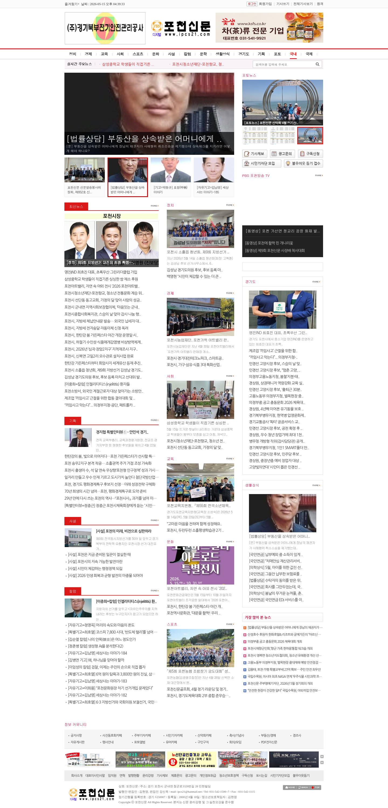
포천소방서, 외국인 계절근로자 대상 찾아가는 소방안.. (103, 391)
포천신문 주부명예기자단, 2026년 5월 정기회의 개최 (280, 683)
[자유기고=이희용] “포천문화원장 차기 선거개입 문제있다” (109, 688)
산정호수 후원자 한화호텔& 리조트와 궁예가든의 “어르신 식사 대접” (289, 634)
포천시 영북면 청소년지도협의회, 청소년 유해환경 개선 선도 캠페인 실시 (292, 655)
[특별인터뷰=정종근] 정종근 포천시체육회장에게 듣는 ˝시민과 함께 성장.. (118, 506)
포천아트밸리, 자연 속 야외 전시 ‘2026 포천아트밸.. (101, 286)
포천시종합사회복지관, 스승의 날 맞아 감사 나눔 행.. (102, 314)
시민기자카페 (174, 735)
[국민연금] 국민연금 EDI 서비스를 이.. (276, 600)
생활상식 (223, 54)
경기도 (243, 54)
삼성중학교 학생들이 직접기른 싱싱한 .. (198, 422)
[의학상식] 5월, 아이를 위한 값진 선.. (275, 567)
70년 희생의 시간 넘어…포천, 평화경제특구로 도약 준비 (105, 491)
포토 (277, 54)
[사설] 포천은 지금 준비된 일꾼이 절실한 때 (98, 555)
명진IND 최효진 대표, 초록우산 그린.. (278, 332)
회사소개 (76, 775)
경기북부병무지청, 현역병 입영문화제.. (277, 415)
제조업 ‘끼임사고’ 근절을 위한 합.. (273, 351)
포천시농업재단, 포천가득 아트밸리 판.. (198, 339)
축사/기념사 (236, 735)
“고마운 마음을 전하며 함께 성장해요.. (194, 524)
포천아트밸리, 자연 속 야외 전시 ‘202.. (197, 588)
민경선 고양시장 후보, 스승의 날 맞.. (275, 364)
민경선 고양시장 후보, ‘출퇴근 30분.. (275, 389)
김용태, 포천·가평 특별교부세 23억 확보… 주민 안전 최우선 (284, 669)
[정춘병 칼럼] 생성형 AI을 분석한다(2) (94, 646)
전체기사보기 (303, 4)
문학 (203, 54)
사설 (171, 54)
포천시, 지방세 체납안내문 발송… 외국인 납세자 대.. (102, 321)
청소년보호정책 (228, 775)
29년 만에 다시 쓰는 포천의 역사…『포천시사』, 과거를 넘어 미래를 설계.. (116, 498)
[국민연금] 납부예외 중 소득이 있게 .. (276, 555)
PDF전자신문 (269, 742)
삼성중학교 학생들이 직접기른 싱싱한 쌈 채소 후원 (101, 279)
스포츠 (138, 54)
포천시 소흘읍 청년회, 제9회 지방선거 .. (198, 251)
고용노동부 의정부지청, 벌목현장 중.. (276, 396)
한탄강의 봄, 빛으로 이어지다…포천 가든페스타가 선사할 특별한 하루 (115, 456)
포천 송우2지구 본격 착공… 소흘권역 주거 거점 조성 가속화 (107, 463)
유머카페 (171, 742)
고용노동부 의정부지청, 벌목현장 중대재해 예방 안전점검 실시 (286, 662)
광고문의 (190, 775)
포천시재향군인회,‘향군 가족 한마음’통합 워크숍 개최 (280, 648)
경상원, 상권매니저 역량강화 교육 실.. (276, 383)
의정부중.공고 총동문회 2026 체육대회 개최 (275, 641)
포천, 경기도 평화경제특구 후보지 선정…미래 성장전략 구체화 (109, 484)
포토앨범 (139, 742)
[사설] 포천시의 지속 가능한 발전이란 (94, 562)
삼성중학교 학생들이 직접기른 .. (128, 64)
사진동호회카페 (112, 735)
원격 (320, 4)
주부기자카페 (142, 735)
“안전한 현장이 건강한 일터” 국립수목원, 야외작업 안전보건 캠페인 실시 (291, 690)
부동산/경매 (268, 735)
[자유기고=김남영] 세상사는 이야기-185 (212, 189)
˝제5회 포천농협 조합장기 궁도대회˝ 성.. (198, 671)
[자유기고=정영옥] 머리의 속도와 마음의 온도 (100, 625)
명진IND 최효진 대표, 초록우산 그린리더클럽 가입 (100, 272)
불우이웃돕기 (301, 775)
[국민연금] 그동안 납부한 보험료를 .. (275, 574)
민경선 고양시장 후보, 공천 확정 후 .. (275, 428)
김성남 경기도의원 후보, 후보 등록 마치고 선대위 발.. (102, 377)
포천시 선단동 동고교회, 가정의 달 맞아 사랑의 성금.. (102, 300)
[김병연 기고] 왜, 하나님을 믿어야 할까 (95, 660)
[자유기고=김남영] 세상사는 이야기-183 (96, 681)
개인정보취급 (207, 775)
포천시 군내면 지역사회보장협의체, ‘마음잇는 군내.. (101, 307)
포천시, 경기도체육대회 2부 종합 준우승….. (198, 696)
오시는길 (261, 775)
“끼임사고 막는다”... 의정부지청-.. (273, 357)
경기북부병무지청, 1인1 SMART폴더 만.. (279, 448)
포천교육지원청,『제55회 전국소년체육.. (199, 505)
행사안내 (107, 742)
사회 (120, 54)
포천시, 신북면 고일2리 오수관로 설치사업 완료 (98, 356)
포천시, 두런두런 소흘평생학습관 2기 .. (195, 530)
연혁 (122, 775)
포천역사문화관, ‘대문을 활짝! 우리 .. (193, 613)
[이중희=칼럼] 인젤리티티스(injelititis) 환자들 (97, 384)
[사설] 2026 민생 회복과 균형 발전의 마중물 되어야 (104, 576)
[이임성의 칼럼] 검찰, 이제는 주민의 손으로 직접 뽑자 (105, 667)
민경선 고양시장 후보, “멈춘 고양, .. (274, 370)
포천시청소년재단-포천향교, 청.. (198, 64)
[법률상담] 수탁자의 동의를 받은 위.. (275, 580)
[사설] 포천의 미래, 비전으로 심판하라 (123, 531)
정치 (72, 54)
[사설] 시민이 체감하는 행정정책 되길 (94, 569)
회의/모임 (235, 742)
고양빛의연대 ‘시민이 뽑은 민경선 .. (274, 467)
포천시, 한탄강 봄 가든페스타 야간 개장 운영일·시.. (101, 335)
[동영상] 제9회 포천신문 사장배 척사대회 (275, 251)
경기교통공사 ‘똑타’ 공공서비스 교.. (274, 422)
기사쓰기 (282, 4)
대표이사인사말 (95, 775)
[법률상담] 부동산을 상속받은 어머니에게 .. (144, 138)
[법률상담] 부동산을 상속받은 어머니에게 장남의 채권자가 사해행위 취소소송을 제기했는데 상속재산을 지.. (313, 627)
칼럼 (187, 54)
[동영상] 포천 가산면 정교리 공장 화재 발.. (282, 230)
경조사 (297, 735)
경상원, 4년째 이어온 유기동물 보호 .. (276, 409)
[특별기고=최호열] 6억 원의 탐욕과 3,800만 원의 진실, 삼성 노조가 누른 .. (121, 674)
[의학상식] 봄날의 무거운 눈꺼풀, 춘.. (276, 593)
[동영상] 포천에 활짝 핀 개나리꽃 (269, 243)
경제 (88, 54)
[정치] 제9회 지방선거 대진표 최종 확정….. (100, 262)
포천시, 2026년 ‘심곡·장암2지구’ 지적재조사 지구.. (101, 349)
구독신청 (247, 775)
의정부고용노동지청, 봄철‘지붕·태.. (274, 377)
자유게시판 (77, 742)
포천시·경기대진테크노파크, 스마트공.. (195, 358)
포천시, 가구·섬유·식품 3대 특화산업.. (194, 365)
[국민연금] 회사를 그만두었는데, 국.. (275, 587)
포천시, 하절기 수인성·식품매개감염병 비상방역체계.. (103, 342)
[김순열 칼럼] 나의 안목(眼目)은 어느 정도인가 (101, 639)
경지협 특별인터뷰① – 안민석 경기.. (122, 432)
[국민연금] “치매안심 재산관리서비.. (275, 561)
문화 (155, 54)
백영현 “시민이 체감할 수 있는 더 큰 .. (194, 276)
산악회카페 (204, 735)
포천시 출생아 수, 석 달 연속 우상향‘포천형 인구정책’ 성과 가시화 (111, 470)
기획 (261, 54)
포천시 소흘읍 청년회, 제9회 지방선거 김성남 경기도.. (103, 370)
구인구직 (203, 742)
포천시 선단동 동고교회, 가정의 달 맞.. (195, 447)
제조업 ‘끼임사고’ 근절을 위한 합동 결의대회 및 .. (99, 398)
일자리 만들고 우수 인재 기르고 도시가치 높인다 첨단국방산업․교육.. (114, 477)
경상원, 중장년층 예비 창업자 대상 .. (275, 461)
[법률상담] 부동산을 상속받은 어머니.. (279, 536)
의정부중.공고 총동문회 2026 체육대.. (277, 402)
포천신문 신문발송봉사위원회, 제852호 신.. (84, 189)
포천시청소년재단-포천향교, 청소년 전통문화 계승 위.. (103, 293)
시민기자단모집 (280, 775)
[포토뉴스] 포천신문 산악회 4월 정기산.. (271, 122)
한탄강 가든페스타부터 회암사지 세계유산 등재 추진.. (103, 363)
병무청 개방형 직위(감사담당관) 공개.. (276, 441)
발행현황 (133, 775)
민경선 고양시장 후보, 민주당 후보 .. (275, 454)
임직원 (112, 775)
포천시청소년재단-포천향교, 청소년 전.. (195, 441)
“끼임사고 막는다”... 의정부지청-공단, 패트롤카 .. (99, 405)
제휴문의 (176, 775)
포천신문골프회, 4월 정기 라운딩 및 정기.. (197, 689)
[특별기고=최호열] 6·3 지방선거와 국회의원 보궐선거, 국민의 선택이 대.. (120, 702)
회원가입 (265, 4)
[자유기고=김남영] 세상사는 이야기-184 (96, 653)
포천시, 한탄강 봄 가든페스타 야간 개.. (195, 606)
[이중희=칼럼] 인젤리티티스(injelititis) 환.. (126, 601)
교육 (104, 54)
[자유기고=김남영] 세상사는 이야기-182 (96, 695)
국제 (309, 54)
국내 (293, 54)
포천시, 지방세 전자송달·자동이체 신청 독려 (96, 328)
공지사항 (76, 735)
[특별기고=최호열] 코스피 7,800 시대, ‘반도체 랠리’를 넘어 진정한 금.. (118, 632)
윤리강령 (147, 775)
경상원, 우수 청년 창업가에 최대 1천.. (276, 435)
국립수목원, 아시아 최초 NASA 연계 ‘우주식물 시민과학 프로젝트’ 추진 (291, 676)
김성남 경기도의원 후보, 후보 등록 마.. (195, 270)
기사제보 (162, 775)
